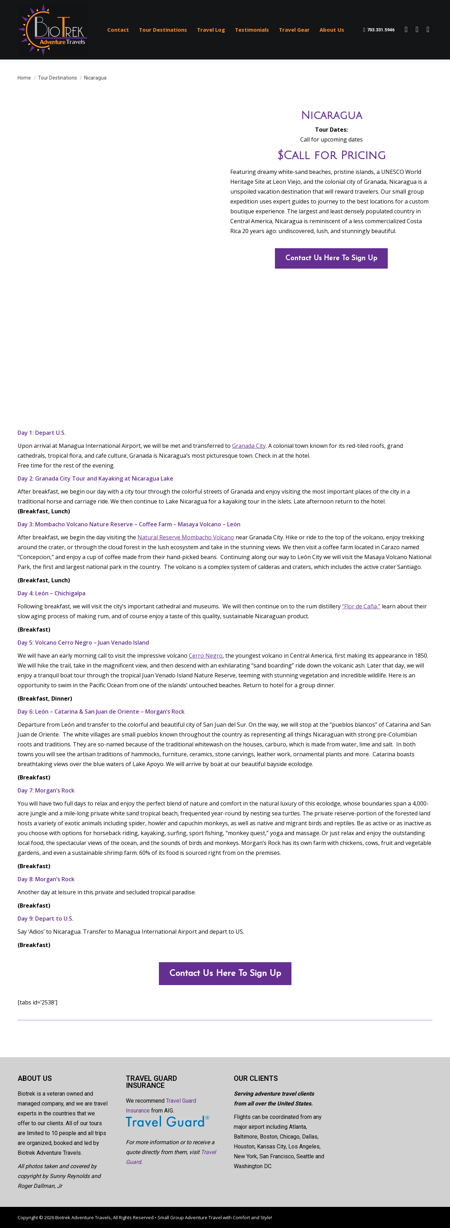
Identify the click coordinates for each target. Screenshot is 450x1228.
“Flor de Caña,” (361, 606)
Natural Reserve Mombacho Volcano (185, 537)
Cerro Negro (206, 655)
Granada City (249, 446)
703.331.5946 (378, 30)
